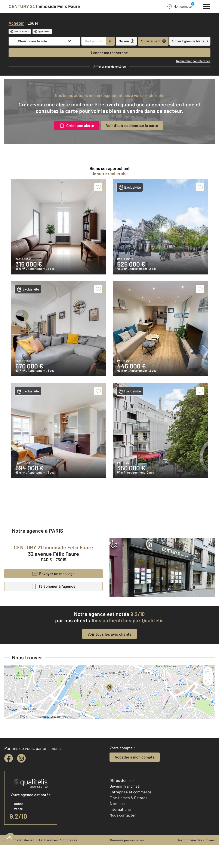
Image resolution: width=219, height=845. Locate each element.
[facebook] (8, 758)
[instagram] (21, 758)
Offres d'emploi (122, 780)
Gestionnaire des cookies (196, 840)
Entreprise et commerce (130, 792)
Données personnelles (127, 840)
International (121, 809)
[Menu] (206, 6)
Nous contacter (123, 815)
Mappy (45, 716)
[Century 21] (44, 6)
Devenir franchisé (125, 786)
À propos (117, 803)
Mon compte (179, 6)
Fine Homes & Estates (128, 797)
